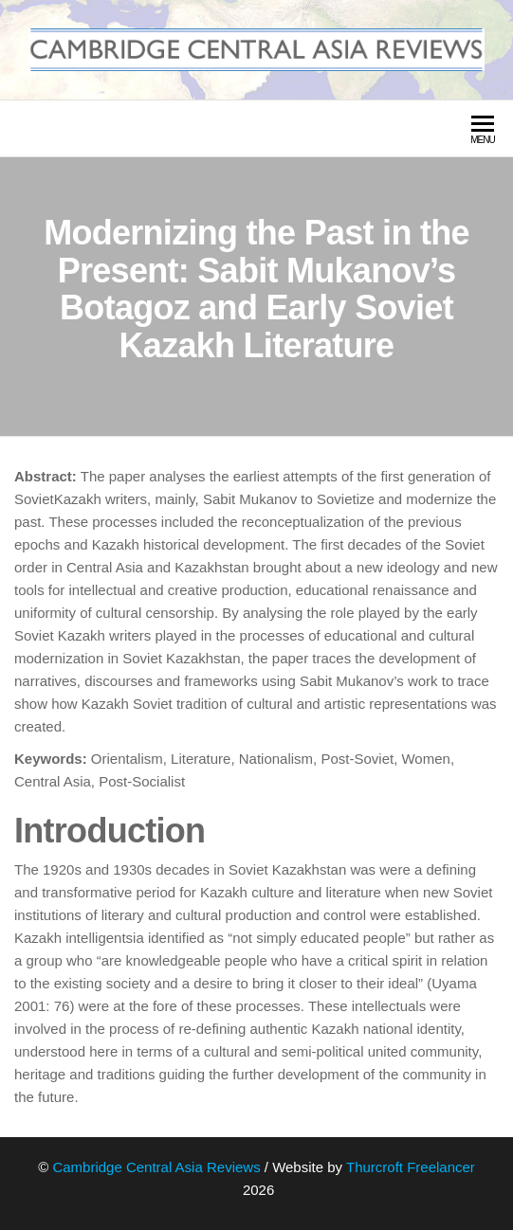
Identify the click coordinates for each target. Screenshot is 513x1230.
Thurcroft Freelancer (410, 1167)
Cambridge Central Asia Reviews (156, 1167)
